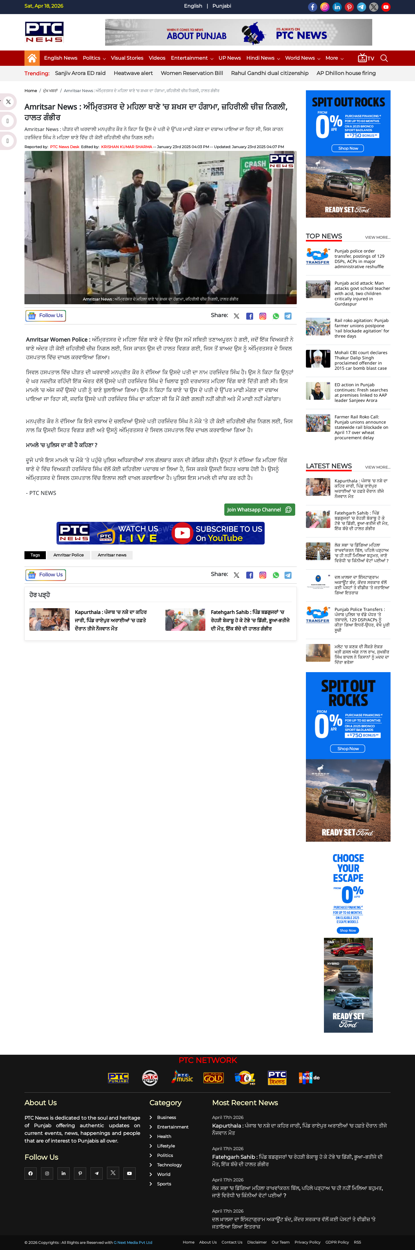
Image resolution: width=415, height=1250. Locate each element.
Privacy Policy (308, 1242)
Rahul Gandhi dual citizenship (270, 73)
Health (160, 1136)
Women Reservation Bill (192, 73)
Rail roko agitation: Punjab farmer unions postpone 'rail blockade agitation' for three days (362, 328)
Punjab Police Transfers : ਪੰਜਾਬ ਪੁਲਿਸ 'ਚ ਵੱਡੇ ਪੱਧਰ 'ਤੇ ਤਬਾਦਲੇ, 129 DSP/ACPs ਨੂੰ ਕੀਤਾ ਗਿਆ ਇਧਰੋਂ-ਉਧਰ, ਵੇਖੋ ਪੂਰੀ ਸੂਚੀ (362, 619)
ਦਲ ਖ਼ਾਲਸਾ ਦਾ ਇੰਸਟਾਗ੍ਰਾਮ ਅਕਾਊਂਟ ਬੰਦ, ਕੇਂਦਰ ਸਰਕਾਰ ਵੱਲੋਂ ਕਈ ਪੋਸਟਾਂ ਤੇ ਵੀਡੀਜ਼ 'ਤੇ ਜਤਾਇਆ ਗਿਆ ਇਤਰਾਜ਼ (362, 585)
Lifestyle (162, 1146)
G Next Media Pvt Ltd (133, 1242)
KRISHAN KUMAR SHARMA (126, 146)
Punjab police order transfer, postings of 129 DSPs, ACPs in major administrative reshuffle (359, 258)
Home (30, 90)
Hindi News (263, 58)
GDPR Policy (337, 1242)
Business (162, 1117)
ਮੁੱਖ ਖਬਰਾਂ (50, 90)
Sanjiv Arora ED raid (80, 73)
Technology (165, 1165)
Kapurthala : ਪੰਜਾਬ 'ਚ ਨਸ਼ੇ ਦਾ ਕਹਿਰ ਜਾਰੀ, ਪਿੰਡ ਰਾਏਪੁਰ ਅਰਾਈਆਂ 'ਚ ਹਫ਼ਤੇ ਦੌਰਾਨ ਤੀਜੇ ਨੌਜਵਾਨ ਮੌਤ (361, 488)
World (159, 1174)
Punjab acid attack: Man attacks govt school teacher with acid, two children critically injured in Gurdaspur (362, 293)
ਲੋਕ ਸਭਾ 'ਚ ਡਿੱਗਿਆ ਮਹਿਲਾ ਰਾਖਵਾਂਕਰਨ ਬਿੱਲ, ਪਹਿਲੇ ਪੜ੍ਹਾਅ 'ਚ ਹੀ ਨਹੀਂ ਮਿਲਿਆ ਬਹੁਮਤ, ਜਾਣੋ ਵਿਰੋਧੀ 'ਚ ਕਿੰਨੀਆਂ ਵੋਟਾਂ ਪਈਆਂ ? (362, 552)
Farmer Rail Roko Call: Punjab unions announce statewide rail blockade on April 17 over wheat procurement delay (361, 427)
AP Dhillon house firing (346, 73)
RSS (357, 1242)
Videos (157, 58)
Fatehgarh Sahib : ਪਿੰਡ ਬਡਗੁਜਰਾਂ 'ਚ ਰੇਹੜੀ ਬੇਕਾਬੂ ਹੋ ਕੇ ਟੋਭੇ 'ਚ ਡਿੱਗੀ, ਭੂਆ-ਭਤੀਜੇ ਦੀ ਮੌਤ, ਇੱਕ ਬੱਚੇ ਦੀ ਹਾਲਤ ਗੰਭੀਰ (362, 520)
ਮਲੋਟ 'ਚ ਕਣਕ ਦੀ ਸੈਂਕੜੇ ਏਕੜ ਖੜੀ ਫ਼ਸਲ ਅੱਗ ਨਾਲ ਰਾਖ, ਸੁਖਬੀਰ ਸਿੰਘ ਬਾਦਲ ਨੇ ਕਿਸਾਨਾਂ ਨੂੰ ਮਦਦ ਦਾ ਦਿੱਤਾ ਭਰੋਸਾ (362, 654)
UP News (230, 58)
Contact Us (232, 1242)
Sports (160, 1184)
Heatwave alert (133, 73)
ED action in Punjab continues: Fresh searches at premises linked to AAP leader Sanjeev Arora (361, 392)
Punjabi (221, 6)
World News (302, 58)
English (193, 6)
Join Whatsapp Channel (261, 509)
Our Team (281, 1242)
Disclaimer (257, 1242)
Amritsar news (112, 554)
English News (60, 58)
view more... (378, 237)
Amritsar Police (68, 554)
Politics (94, 58)
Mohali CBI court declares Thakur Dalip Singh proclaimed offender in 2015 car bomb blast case (361, 360)
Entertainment (192, 58)
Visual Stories (127, 58)
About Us (208, 1242)
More (334, 58)
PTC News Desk (64, 146)
